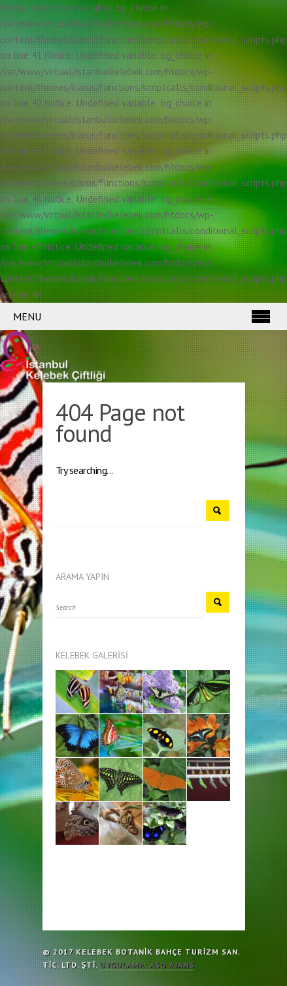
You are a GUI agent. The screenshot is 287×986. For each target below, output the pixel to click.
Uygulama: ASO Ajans (147, 965)
